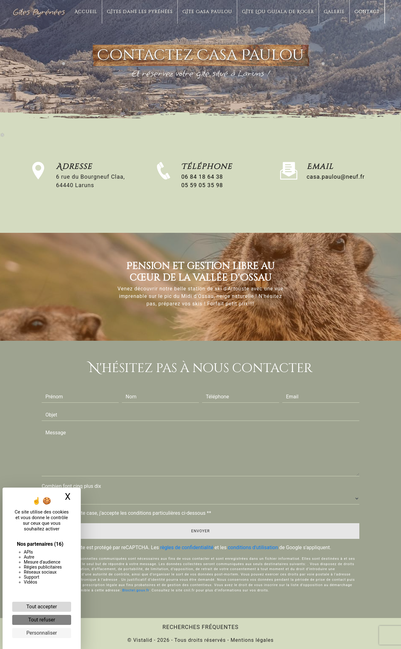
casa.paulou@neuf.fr (336, 176)
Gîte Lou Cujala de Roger (278, 12)
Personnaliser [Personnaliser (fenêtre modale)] (41, 633)
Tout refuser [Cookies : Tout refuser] (41, 620)
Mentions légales (251, 640)
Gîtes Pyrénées (39, 12)
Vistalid (142, 640)
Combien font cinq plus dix (71, 486)
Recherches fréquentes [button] (201, 627)
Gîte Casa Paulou (207, 12)
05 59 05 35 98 (202, 185)
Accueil (86, 12)
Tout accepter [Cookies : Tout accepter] (41, 607)
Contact (367, 12)
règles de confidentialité (186, 547)
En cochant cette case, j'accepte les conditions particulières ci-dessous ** (129, 513)
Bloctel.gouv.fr (135, 565)
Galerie (334, 12)
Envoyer (200, 531)
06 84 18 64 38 (202, 176)
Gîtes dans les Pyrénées (140, 12)
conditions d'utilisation (253, 547)
